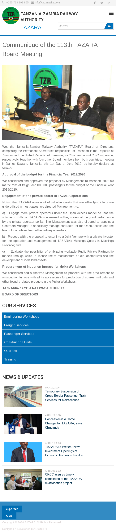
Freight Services (16, 325)
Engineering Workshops (21, 316)
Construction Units (18, 342)
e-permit (12, 509)
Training (10, 359)
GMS (9, 515)
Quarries (10, 351)
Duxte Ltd (41, 528)
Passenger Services (19, 334)
